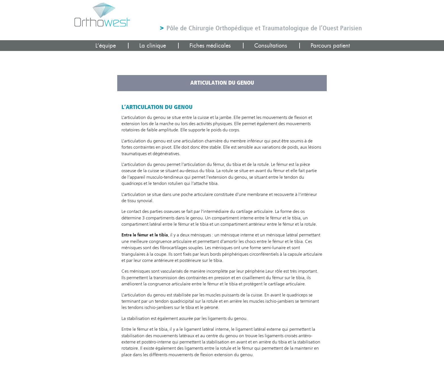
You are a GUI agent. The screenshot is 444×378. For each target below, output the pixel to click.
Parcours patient (330, 45)
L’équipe (105, 45)
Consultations (270, 45)
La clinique (152, 45)
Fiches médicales (210, 45)
